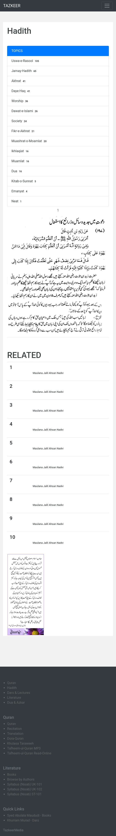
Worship (20, 101)
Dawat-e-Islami (25, 111)
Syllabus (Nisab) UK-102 (24, 789)
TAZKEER (11, 5)
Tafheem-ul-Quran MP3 (24, 748)
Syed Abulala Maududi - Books (29, 815)
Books (11, 774)
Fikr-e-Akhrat (23, 131)
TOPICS (17, 51)
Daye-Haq (21, 91)
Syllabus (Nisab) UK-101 (24, 784)
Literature (14, 698)
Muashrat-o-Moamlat (29, 141)
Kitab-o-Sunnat (24, 181)
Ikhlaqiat (20, 151)
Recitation (14, 729)
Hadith (12, 688)
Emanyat (19, 191)
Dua (17, 171)
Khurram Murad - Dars (23, 820)
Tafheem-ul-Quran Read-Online (29, 753)
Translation (15, 734)
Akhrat (19, 81)
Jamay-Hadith (24, 71)
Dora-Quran (15, 738)
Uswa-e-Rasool (25, 61)
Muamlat (20, 161)
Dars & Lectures (18, 693)
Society (19, 121)
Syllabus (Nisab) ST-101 (24, 794)
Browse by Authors (21, 779)
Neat (16, 201)
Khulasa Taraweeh (20, 743)
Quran (11, 683)
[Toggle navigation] (107, 6)
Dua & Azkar (16, 702)
